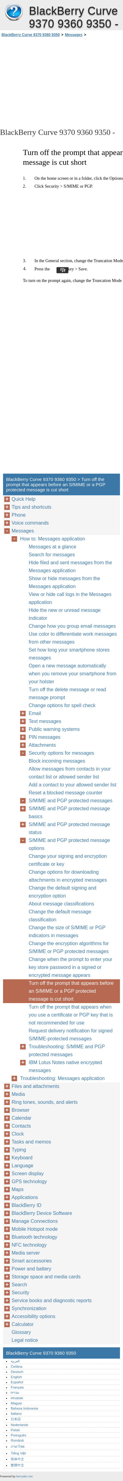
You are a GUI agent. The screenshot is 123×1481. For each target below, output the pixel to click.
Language (22, 1165)
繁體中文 (17, 1465)
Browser (21, 1110)
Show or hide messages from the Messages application (64, 582)
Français (17, 1387)
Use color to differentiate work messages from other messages (73, 638)
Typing (19, 1149)
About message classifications (61, 903)
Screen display (28, 1173)
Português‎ (18, 1435)
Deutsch (17, 1372)
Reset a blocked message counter (66, 792)
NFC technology (29, 1245)
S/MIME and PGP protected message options (69, 844)
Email (35, 713)
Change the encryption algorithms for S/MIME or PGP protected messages (69, 947)
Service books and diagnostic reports (52, 1300)
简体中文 (17, 1459)
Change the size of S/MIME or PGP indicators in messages (67, 931)
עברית (15, 1392)
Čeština (16, 1366)
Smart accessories (32, 1260)
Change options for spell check (62, 705)
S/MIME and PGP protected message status (69, 828)
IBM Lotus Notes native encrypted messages (65, 1066)
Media (18, 1094)
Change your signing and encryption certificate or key (68, 860)
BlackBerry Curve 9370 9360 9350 (14, 12)
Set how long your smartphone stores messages (69, 653)
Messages (73, 35)
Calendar (21, 1118)
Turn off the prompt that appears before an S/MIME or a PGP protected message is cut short (71, 991)
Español (17, 1382)
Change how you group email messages (72, 626)
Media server (26, 1252)
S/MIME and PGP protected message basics (69, 812)
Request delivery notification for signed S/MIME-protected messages (71, 1034)
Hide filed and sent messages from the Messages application (70, 566)
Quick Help (23, 499)
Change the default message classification (60, 915)
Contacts (21, 1126)
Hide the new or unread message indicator (65, 614)
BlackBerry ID (27, 1205)
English (16, 1377)
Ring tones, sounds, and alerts (45, 1102)
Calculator (23, 1324)
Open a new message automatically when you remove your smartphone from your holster (72, 673)
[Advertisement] (61, 82)
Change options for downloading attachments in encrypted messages (68, 876)
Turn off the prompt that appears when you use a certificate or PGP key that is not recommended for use (71, 1014)
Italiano (16, 1413)
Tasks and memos (31, 1141)
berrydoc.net (24, 1476)
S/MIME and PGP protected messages (71, 800)
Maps (18, 1189)
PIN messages (44, 737)
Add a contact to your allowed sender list (72, 784)
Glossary (21, 1332)
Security (20, 1292)
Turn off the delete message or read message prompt (67, 693)
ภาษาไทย (18, 1446)
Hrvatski (17, 1398)
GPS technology (29, 1181)
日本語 (16, 1419)
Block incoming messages (57, 761)
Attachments (42, 745)
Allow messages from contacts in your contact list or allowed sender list (70, 772)
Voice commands (30, 523)
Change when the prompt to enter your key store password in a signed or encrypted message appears (70, 967)
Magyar (16, 1403)
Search (19, 1284)
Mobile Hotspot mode (35, 1229)
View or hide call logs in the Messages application (70, 598)
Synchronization (29, 1308)
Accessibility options (33, 1316)
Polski (15, 1430)
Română (17, 1440)
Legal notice (25, 1340)
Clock (18, 1133)
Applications (25, 1197)
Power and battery (31, 1268)
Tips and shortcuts (31, 507)
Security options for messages (61, 753)
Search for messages (52, 554)
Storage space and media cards (46, 1276)
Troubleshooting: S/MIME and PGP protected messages (67, 1050)
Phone (19, 515)
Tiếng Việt (18, 1453)
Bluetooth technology (34, 1237)
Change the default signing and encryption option (62, 891)
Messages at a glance (52, 546)
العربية (15, 1361)
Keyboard (22, 1157)
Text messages (45, 721)
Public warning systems (54, 729)
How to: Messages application (52, 538)
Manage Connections (35, 1221)
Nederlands (19, 1425)
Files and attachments (36, 1086)
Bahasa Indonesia (24, 1408)
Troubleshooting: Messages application (62, 1078)
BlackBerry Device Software (42, 1213)
